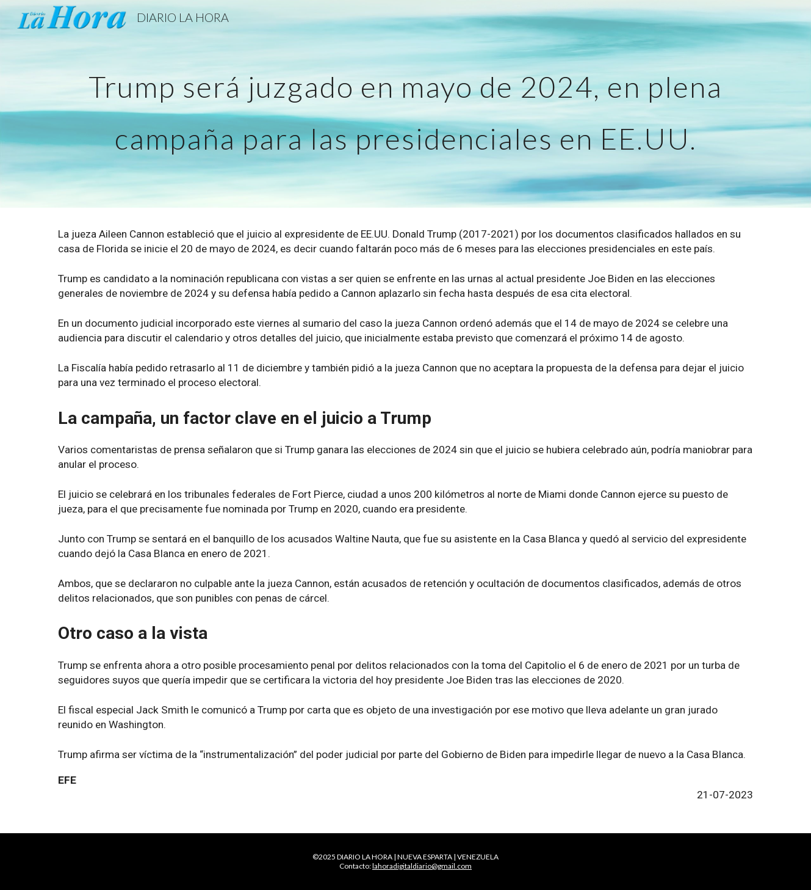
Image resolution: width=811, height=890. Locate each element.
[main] (405, 104)
